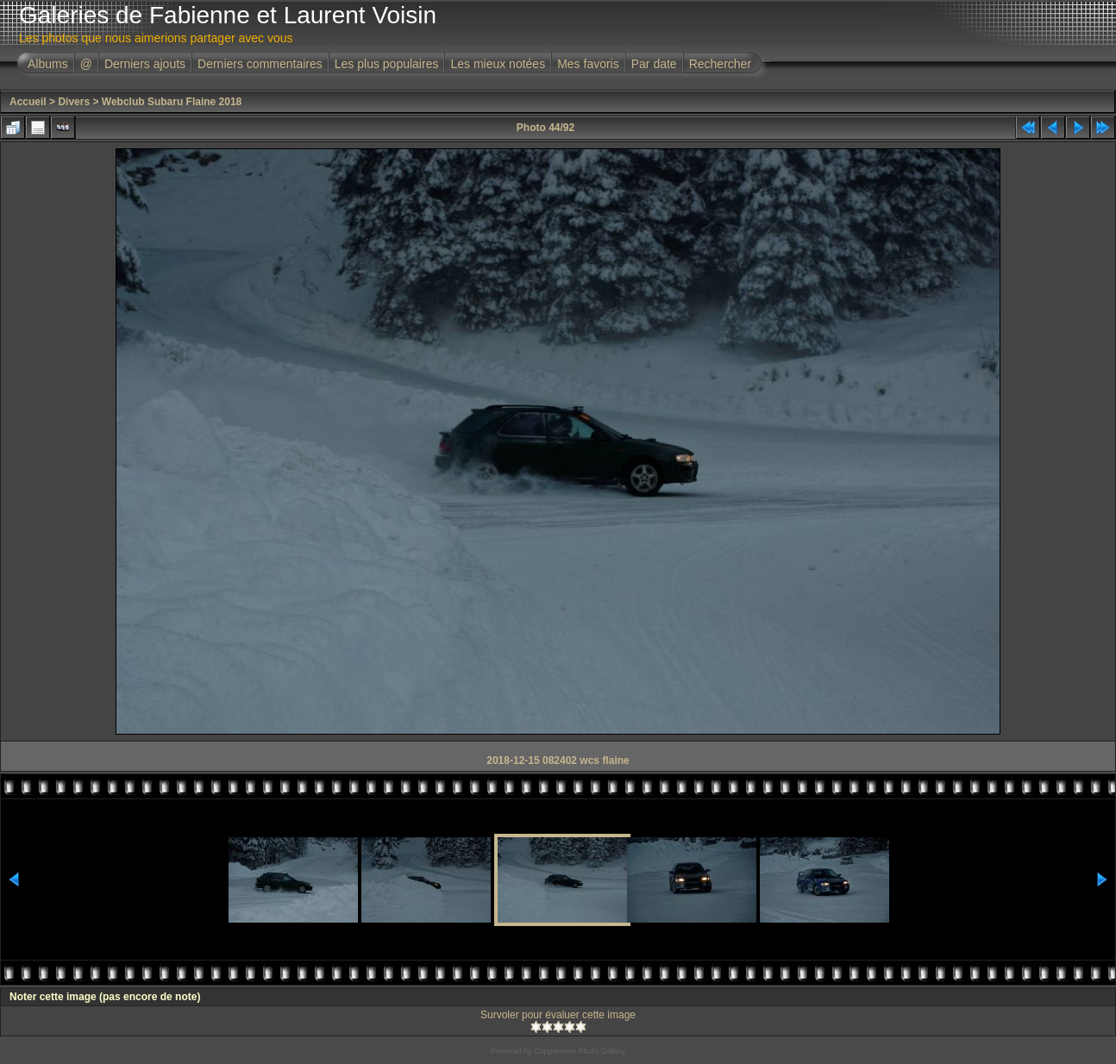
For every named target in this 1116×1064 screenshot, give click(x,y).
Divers (74, 102)
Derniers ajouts (144, 64)
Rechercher (720, 64)
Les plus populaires (387, 64)
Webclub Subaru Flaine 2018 (172, 102)
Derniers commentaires (260, 64)
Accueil (28, 102)
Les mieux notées (497, 64)
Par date (654, 64)
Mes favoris (588, 64)
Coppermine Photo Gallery (579, 1051)
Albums (48, 64)
